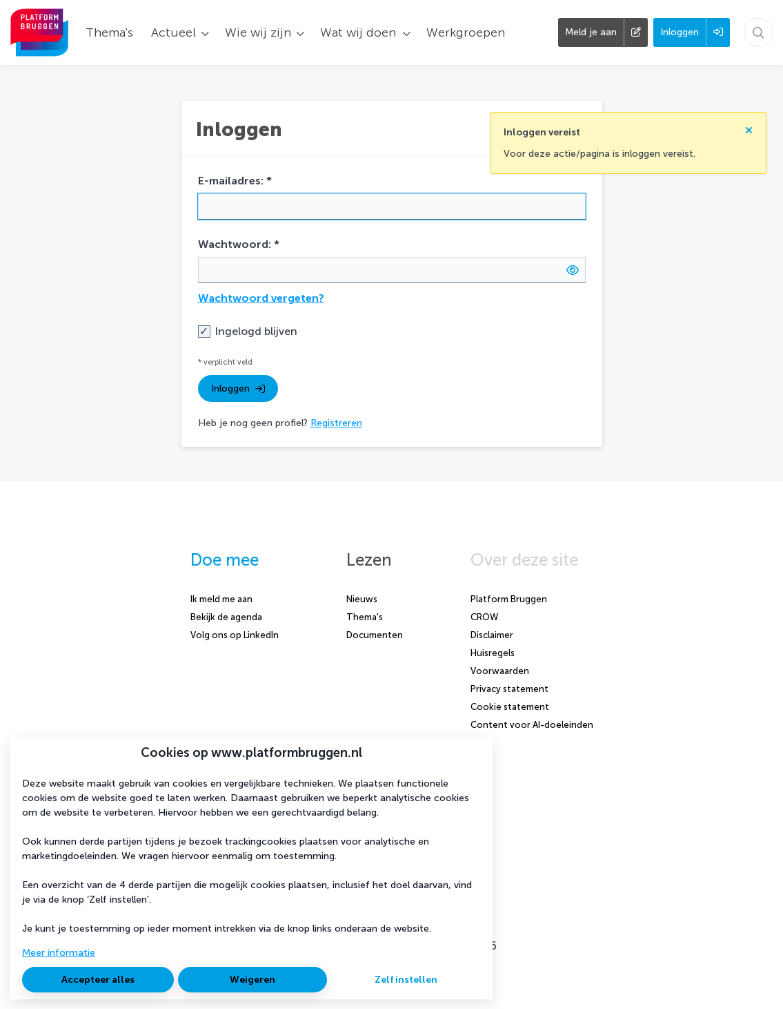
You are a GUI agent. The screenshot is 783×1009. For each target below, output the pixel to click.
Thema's (364, 617)
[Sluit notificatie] (748, 129)
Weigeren (252, 980)
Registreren (336, 423)
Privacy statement (509, 689)
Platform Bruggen (508, 599)
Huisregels (492, 653)
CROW (484, 617)
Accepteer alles (98, 980)
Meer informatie (58, 953)
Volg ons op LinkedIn (234, 635)
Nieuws (361, 599)
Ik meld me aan (221, 599)
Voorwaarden (499, 671)
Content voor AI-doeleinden (531, 725)
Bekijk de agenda (226, 617)
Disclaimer (491, 635)
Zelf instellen (406, 980)
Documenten (374, 635)
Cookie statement (509, 707)
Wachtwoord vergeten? (261, 298)
